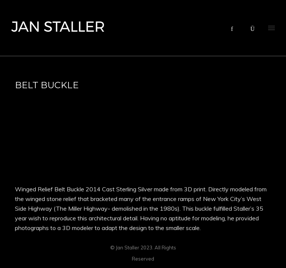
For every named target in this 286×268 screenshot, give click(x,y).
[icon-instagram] (252, 28)
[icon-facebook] (234, 28)
